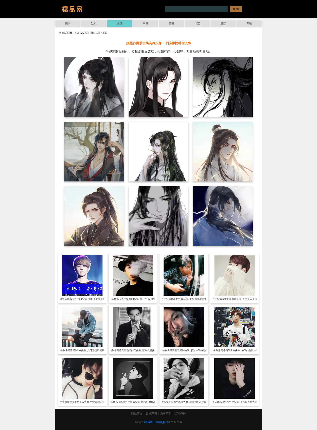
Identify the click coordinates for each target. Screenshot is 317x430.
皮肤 (223, 23)
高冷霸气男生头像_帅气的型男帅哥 (239, 350)
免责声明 (165, 413)
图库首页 (74, 32)
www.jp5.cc (163, 422)
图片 (68, 23)
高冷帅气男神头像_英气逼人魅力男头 (239, 401)
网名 (145, 23)
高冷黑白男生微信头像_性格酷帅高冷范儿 (138, 401)
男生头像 (95, 32)
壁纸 (94, 23)
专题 (249, 23)
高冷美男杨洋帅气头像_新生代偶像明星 (138, 350)
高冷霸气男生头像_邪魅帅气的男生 (189, 350)
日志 (197, 23)
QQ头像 (84, 32)
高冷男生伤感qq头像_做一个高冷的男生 (137, 298)
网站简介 (137, 413)
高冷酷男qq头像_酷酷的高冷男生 (188, 298)
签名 (171, 23)
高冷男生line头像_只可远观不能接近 (87, 350)
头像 (120, 23)
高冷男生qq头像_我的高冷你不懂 (87, 298)
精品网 (148, 422)
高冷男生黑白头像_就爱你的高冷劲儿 (189, 401)
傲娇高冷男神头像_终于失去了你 (239, 298)
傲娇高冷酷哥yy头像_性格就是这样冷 (87, 401)
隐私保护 (180, 413)
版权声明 (151, 413)
